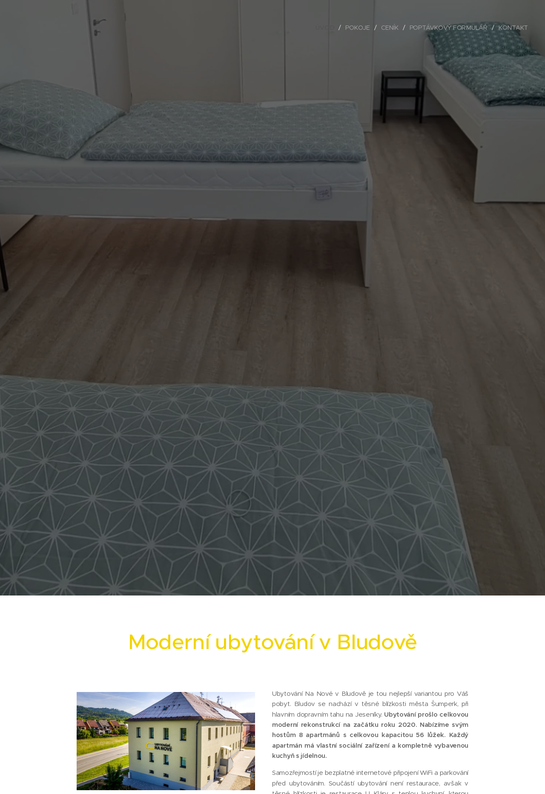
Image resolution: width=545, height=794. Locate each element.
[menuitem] (328, 27)
